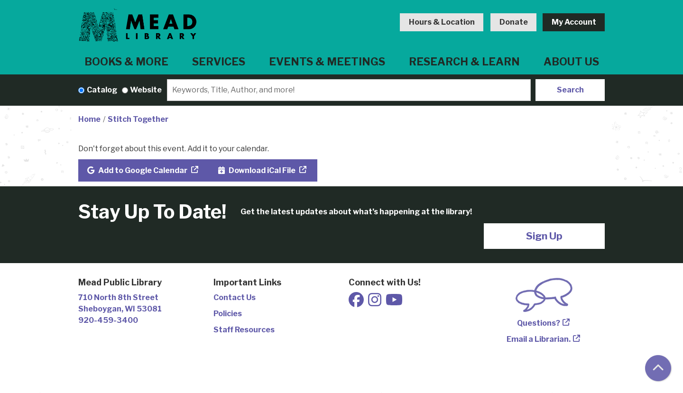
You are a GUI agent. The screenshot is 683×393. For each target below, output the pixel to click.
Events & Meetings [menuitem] (327, 61)
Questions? (538, 323)
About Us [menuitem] (571, 61)
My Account (574, 22)
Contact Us (234, 297)
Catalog (102, 89)
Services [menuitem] (218, 61)
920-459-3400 (108, 320)
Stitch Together (138, 119)
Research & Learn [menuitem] (464, 61)
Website (146, 89)
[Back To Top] (658, 368)
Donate (513, 22)
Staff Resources (244, 329)
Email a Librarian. (539, 339)
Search (570, 89)
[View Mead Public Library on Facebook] (357, 302)
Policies (227, 313)
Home (89, 119)
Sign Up (544, 236)
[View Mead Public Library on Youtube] (394, 302)
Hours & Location (442, 22)
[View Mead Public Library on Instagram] (375, 302)
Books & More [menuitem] (126, 61)
